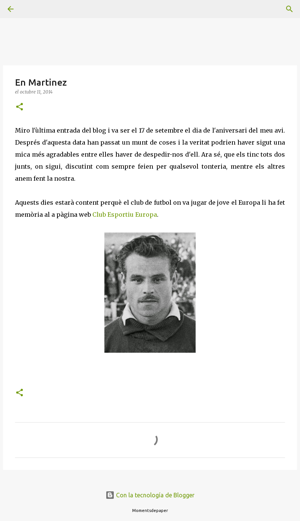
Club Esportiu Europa (124, 214)
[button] (19, 107)
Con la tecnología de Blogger (150, 495)
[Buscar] (31, 9)
